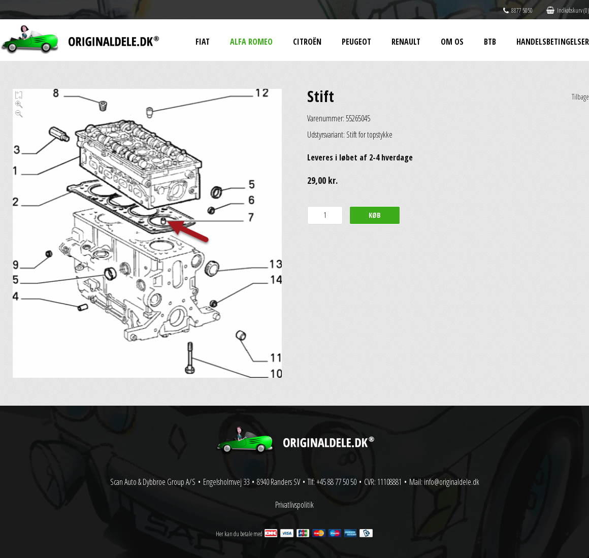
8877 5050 (518, 10)
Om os (452, 42)
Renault (405, 42)
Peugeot (356, 42)
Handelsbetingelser (552, 42)
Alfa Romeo (251, 42)
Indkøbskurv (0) (567, 10)
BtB (490, 42)
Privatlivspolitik (294, 504)
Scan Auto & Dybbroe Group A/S (152, 481)
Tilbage (580, 97)
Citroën (307, 42)
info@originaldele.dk (451, 481)
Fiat (202, 42)
